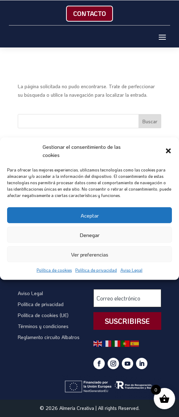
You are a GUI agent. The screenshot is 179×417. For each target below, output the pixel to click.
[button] (168, 150)
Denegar (89, 234)
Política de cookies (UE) (43, 315)
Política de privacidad (96, 270)
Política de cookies (54, 270)
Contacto (89, 13)
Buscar (149, 121)
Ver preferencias (89, 254)
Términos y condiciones (43, 326)
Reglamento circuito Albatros (49, 337)
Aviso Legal (131, 270)
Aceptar (90, 215)
